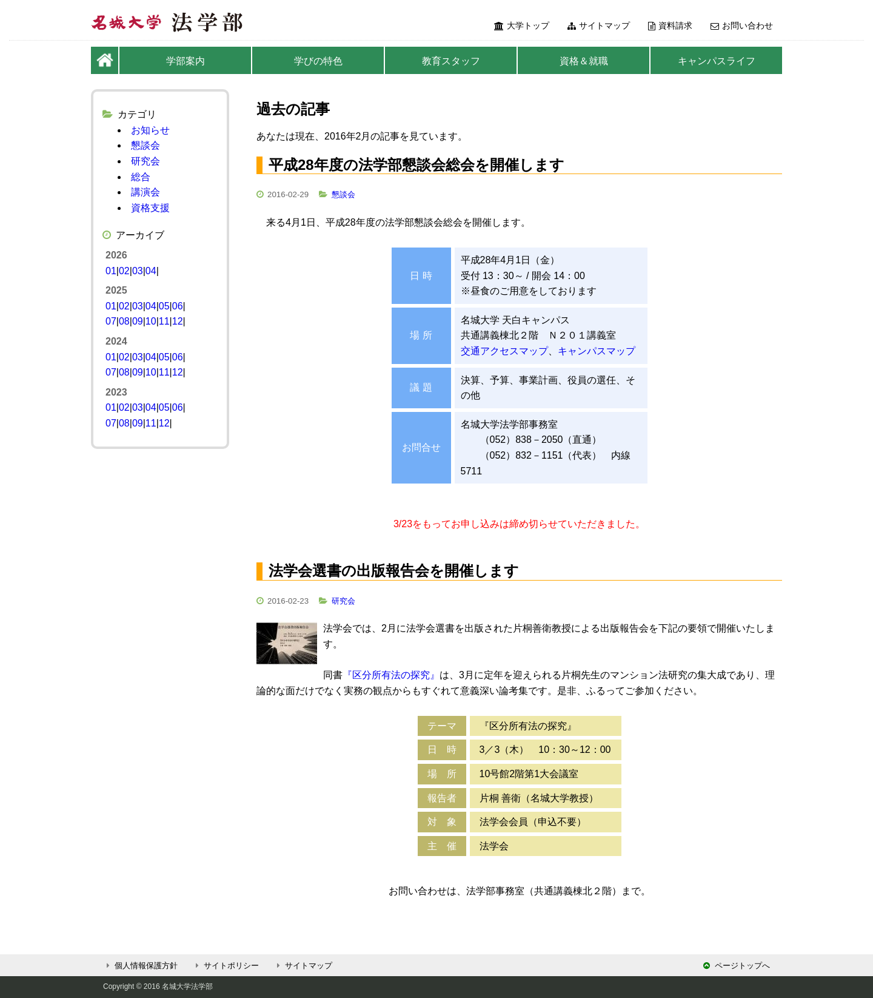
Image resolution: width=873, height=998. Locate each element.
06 (177, 306)
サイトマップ (598, 25)
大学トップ (521, 25)
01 (110, 271)
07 (110, 321)
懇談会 (343, 194)
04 (151, 271)
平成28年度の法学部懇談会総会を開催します (416, 165)
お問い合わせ (742, 25)
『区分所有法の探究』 (391, 675)
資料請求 (670, 25)
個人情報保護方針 (140, 965)
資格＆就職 (584, 61)
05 (164, 306)
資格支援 (150, 208)
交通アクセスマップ (504, 351)
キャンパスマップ (596, 351)
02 (124, 271)
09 (137, 321)
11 (164, 321)
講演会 (145, 192)
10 (151, 321)
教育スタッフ (451, 61)
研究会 (343, 600)
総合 (140, 177)
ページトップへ (736, 965)
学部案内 (185, 61)
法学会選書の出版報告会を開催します (394, 570)
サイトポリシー (225, 965)
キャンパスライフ (716, 61)
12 (177, 321)
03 (137, 271)
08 (124, 321)
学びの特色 (318, 61)
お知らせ (150, 130)
